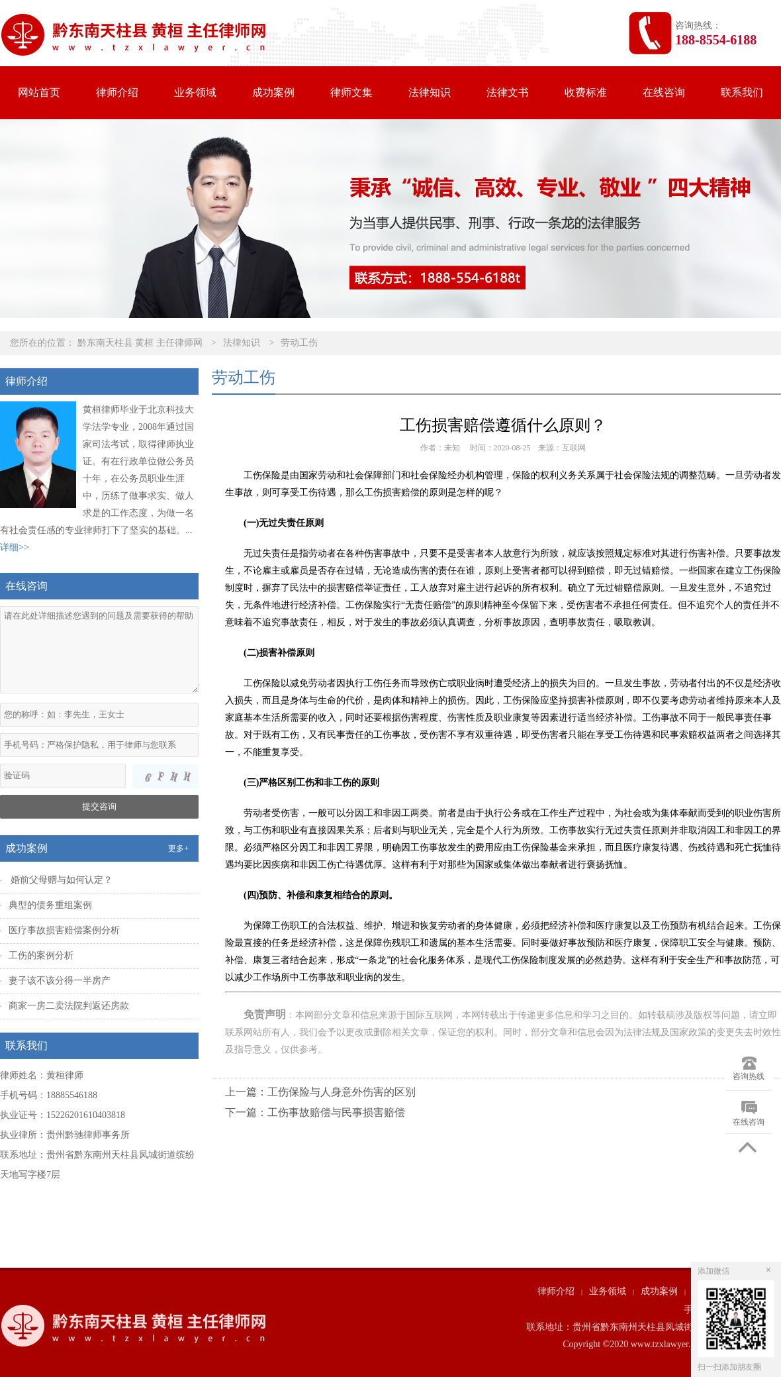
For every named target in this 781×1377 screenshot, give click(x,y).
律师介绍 (117, 92)
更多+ (178, 848)
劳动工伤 (299, 343)
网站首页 (39, 92)
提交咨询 (99, 806)
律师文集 (351, 92)
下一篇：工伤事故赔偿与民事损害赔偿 (315, 1112)
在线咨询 (664, 92)
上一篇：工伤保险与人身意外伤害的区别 (320, 1091)
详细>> (14, 547)
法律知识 (429, 92)
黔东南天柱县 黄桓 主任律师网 (140, 343)
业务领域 (195, 92)
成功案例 (273, 92)
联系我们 (742, 92)
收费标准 (586, 92)
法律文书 (507, 92)
